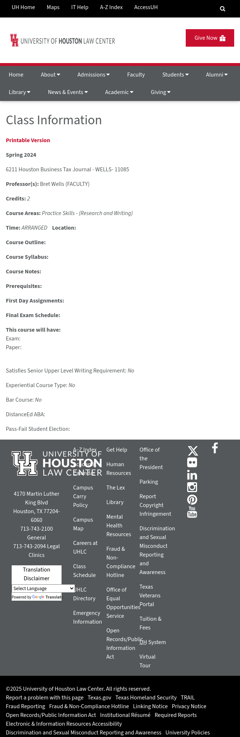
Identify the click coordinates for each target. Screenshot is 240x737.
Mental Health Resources (118, 525)
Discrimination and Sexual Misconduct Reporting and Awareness (83, 733)
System (152, 642)
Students (175, 75)
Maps (53, 7)
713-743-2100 (36, 529)
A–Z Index (85, 450)
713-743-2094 (29, 546)
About (50, 75)
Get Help (116, 450)
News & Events (67, 92)
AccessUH (146, 7)
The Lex (115, 488)
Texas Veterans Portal (150, 595)
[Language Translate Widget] (43, 588)
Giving (160, 92)
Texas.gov (99, 698)
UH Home (23, 7)
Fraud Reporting (25, 706)
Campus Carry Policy (83, 496)
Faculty (136, 75)
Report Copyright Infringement (155, 505)
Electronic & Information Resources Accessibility (64, 724)
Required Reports (175, 715)
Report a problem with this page (44, 698)
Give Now (209, 38)
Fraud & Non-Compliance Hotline (89, 706)
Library (19, 92)
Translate (47, 597)
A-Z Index (111, 7)
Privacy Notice (189, 706)
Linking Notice (150, 706)
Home (16, 75)
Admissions (94, 75)
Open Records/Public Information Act (51, 715)
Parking (148, 482)
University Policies (187, 733)
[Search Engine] (222, 8)
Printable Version (28, 140)
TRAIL (187, 698)
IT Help (79, 7)
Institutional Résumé (125, 715)
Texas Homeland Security (146, 698)
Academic (119, 92)
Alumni (217, 75)
